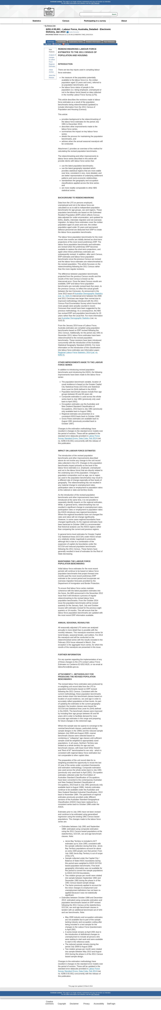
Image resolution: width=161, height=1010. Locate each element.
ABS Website (95, 3)
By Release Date (50, 26)
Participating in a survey (95, 21)
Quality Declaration (73, 32)
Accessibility (99, 1004)
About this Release (52, 76)
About (124, 21)
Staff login (111, 1004)
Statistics (36, 21)
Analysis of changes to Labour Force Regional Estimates (52, 60)
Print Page (56, 44)
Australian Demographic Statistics (75, 318)
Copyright (62, 1004)
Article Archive (51, 71)
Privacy (86, 1004)
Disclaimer (74, 1004)
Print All (65, 44)
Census (65, 21)
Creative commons (49, 1003)
